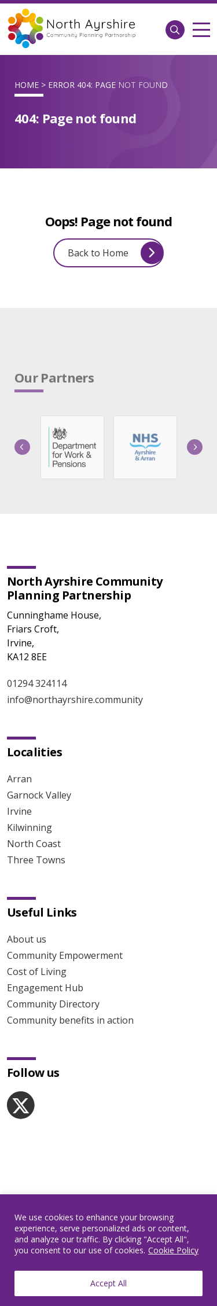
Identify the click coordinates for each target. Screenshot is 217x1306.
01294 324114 (37, 683)
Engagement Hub (45, 987)
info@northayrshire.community (75, 699)
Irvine (19, 811)
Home (26, 84)
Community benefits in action (70, 1020)
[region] (108, 1250)
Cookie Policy (173, 1250)
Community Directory (53, 1004)
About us (26, 939)
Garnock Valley (39, 795)
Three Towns (36, 860)
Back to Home (115, 252)
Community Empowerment (65, 955)
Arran (19, 778)
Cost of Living (37, 971)
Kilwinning (29, 827)
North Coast (34, 843)
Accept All (108, 1283)
